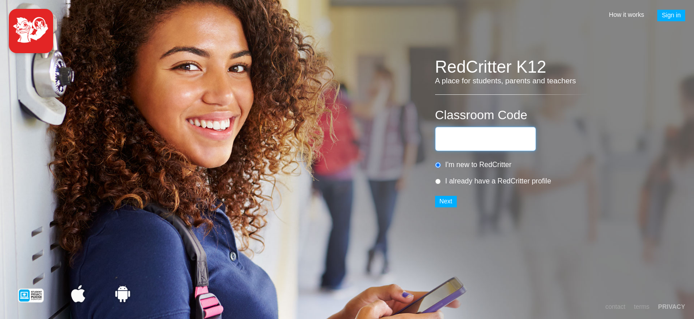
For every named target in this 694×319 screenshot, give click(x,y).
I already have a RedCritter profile (498, 181)
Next (446, 201)
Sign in (671, 15)
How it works (626, 14)
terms (641, 306)
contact (615, 306)
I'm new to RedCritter (478, 164)
